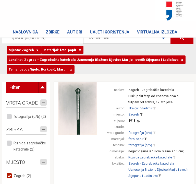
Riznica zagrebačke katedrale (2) (30, 146)
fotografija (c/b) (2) (30, 116)
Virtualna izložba (157, 32)
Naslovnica (25, 32)
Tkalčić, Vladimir (140, 108)
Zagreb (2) (22, 176)
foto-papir (135, 139)
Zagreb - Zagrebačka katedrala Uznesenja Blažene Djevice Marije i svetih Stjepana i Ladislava (158, 170)
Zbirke (52, 32)
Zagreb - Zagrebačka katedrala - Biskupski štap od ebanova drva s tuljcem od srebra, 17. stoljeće (153, 96)
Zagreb (133, 114)
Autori (74, 32)
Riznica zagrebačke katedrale (150, 157)
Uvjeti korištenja (109, 32)
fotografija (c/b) (140, 133)
